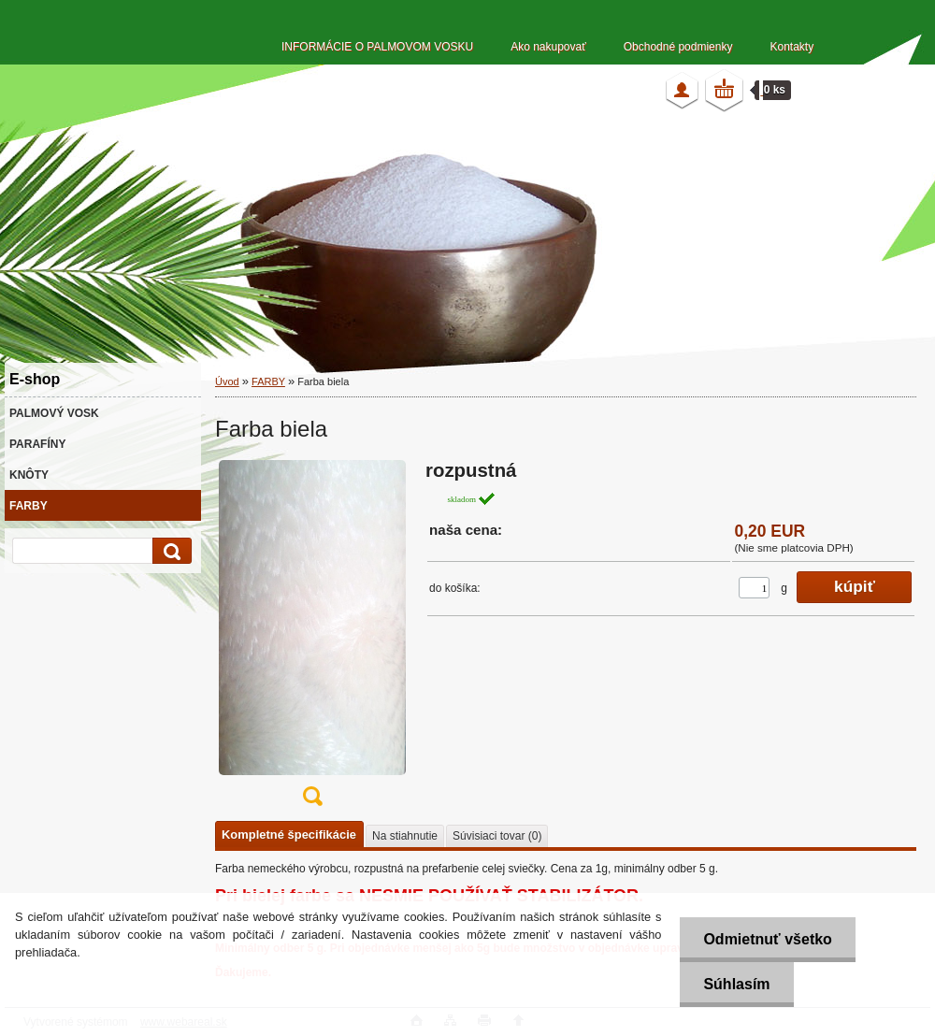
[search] (169, 551)
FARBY (268, 381)
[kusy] (754, 587)
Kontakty (791, 46)
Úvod (227, 381)
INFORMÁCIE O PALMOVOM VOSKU (377, 46)
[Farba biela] (312, 639)
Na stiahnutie (405, 835)
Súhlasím (736, 984)
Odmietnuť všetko (767, 939)
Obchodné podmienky (678, 46)
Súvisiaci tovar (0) (497, 835)
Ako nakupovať (548, 46)
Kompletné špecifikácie (289, 834)
